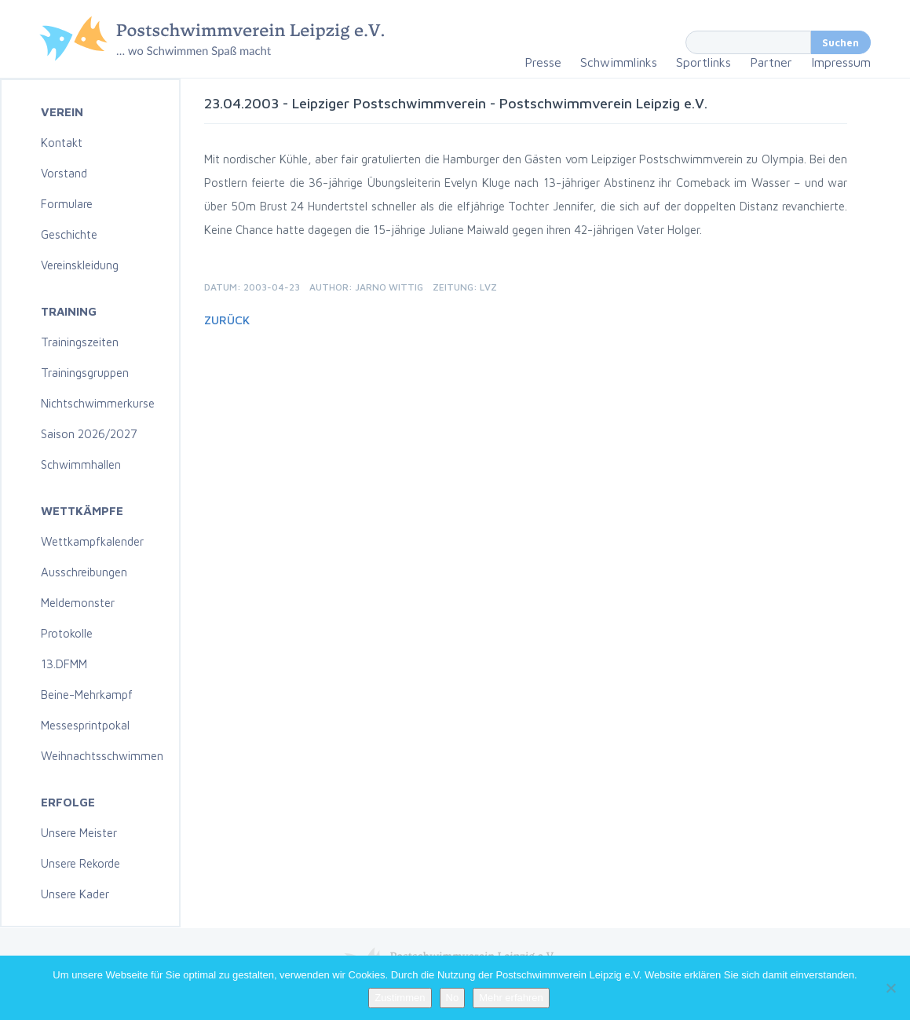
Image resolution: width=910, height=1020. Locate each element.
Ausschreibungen (84, 572)
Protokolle (67, 633)
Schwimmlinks (618, 62)
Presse (542, 62)
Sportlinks (703, 62)
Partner (771, 62)
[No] (890, 988)
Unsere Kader (75, 894)
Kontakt (61, 142)
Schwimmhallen (81, 464)
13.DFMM (64, 664)
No (452, 998)
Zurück (227, 320)
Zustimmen (400, 998)
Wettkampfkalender (92, 541)
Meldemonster (78, 602)
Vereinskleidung (80, 265)
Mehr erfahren (511, 998)
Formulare (67, 203)
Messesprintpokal (85, 725)
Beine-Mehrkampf (87, 694)
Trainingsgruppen (85, 372)
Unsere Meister (79, 832)
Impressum (841, 62)
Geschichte (69, 234)
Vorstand (64, 173)
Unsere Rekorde (80, 863)
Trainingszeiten (80, 342)
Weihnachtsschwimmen (102, 755)
